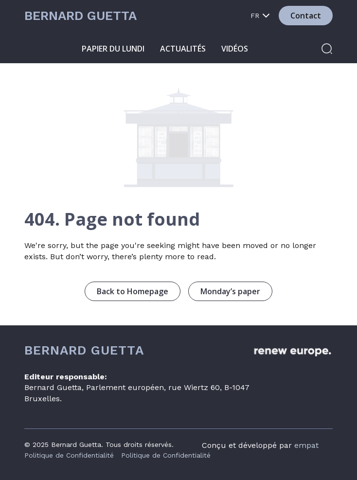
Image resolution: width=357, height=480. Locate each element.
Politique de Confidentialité (69, 455)
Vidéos (234, 48)
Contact (305, 15)
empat (306, 445)
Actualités (183, 48)
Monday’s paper (230, 291)
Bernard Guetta (80, 15)
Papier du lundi (113, 48)
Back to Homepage (132, 291)
